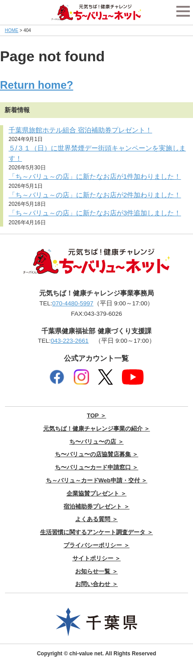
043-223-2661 (70, 340)
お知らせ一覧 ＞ (96, 571)
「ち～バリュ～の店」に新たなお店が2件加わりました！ (95, 195)
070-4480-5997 (73, 303)
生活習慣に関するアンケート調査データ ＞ (96, 532)
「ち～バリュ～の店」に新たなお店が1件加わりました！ (95, 176)
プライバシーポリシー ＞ (96, 545)
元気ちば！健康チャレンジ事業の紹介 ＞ (96, 428)
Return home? (36, 85)
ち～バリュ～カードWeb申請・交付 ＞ (97, 480)
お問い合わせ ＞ (96, 584)
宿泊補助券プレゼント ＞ (96, 506)
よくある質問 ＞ (96, 519)
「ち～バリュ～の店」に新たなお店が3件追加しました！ (95, 213)
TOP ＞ (96, 415)
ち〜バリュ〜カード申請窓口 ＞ (97, 467)
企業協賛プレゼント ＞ (97, 493)
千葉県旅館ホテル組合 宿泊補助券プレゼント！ (80, 130)
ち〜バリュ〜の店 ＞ (96, 441)
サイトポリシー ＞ (96, 558)
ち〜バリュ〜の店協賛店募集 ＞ (97, 454)
